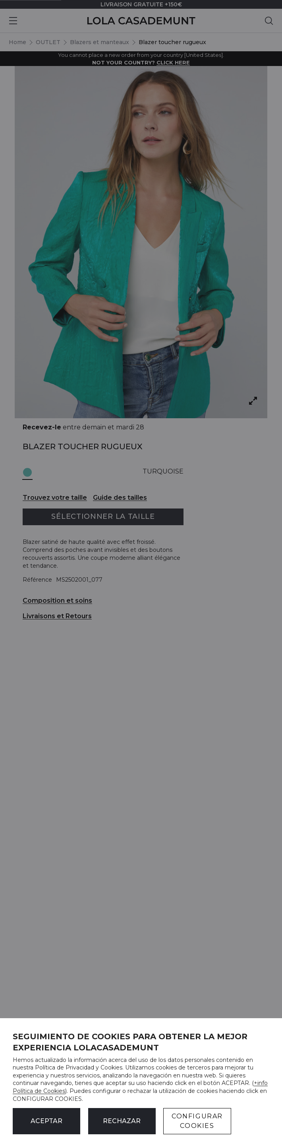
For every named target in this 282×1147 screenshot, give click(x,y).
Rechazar (122, 1121)
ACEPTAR (46, 1121)
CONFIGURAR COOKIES (197, 1121)
